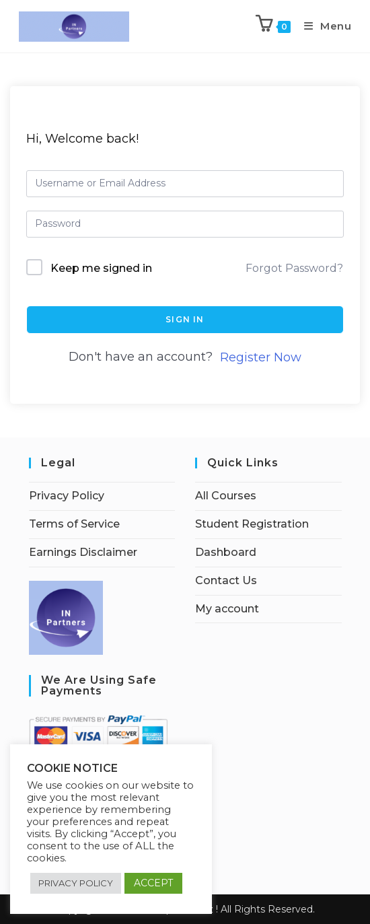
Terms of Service (74, 524)
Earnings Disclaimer (83, 552)
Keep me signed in (101, 268)
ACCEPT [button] (153, 883)
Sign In (184, 319)
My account (227, 608)
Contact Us (226, 580)
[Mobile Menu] (323, 26)
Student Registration (252, 524)
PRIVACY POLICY (75, 883)
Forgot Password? (294, 268)
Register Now (260, 357)
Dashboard (225, 552)
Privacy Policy (66, 495)
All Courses (225, 495)
